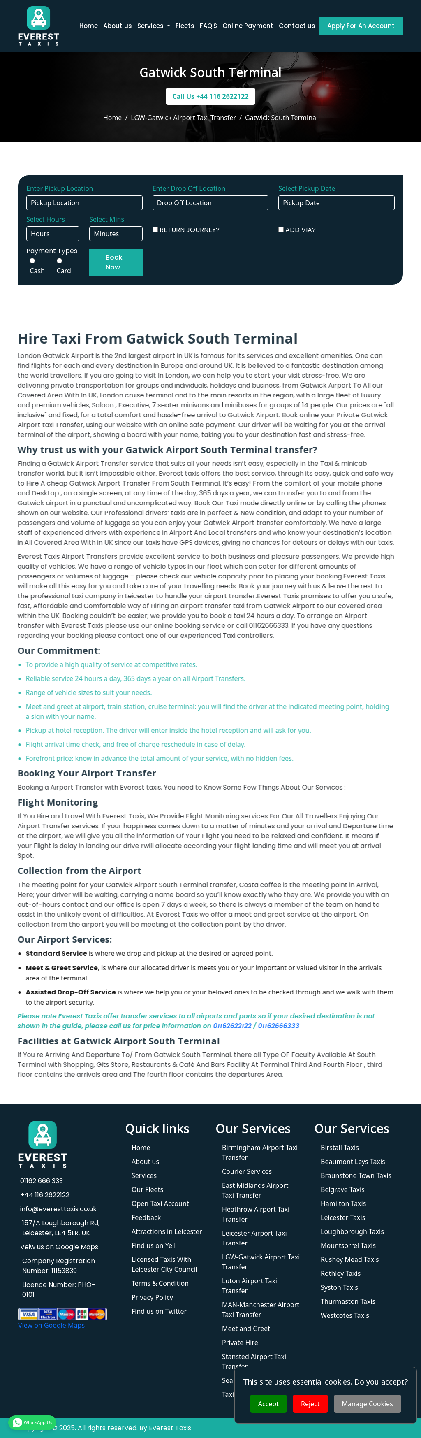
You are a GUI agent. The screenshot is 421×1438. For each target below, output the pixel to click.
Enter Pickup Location (59, 188)
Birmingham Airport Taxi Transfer (260, 1152)
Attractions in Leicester (167, 1231)
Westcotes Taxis (345, 1315)
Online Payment (247, 25)
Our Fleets (147, 1189)
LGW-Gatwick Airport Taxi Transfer (261, 1261)
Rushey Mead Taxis (350, 1259)
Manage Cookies (367, 1403)
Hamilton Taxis (343, 1203)
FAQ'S (208, 25)
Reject (310, 1403)
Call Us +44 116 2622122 (210, 96)
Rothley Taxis (341, 1273)
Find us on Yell (154, 1245)
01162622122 (209, 1026)
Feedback (146, 1217)
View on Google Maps (51, 1325)
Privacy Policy (152, 1297)
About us (117, 25)
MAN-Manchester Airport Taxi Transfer (260, 1309)
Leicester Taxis (343, 1217)
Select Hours (45, 219)
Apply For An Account (361, 25)
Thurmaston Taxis (348, 1301)
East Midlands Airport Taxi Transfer (255, 1190)
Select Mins (106, 219)
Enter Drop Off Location (189, 188)
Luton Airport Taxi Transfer (249, 1285)
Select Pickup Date (306, 188)
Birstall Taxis (340, 1147)
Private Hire (240, 1342)
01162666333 (256, 1026)
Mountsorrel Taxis (348, 1245)
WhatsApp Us (32, 1421)
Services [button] (151, 25)
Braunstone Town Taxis (356, 1175)
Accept (268, 1403)
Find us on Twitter (159, 1311)
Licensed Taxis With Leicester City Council (164, 1264)
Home (88, 25)
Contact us (297, 25)
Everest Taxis (170, 1428)
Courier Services (247, 1171)
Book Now (114, 262)
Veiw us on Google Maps (58, 1247)
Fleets (185, 25)
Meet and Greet (246, 1328)
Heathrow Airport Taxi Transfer (255, 1214)
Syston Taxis (339, 1287)
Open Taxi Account (160, 1203)
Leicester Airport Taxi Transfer (254, 1238)
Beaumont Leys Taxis (353, 1161)
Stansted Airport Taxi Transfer (254, 1361)
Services (144, 1175)
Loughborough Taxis (352, 1231)
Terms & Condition (160, 1283)
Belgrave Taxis (343, 1189)
